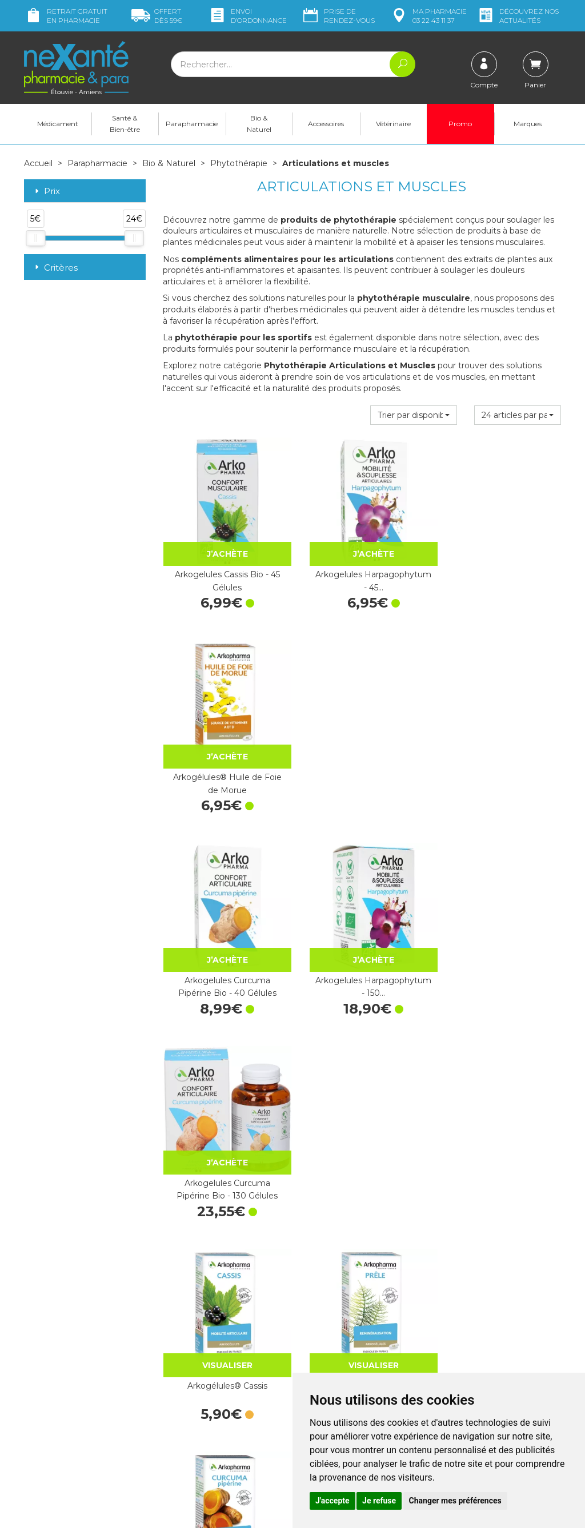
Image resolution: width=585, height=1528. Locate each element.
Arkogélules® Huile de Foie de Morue (500, 572)
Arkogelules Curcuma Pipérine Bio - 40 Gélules (223, 767)
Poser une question (60, 1434)
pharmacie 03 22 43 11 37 (428, 16)
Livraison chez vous (475, 1315)
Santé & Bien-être (125, 124)
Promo (460, 123)
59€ (156, 16)
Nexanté (157, 1511)
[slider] (35, 238)
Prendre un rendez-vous (346, 1364)
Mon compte (48, 1445)
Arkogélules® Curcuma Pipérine (500, 962)
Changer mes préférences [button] (455, 1500)
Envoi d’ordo (247, 16)
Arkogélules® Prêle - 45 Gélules (361, 962)
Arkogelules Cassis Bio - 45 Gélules (223, 572)
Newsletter (183, 1400)
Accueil (38, 163)
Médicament (57, 123)
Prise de (338, 16)
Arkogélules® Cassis (223, 956)
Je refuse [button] (379, 1500)
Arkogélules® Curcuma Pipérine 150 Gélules (223, 1157)
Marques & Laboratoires (207, 1389)
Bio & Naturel (259, 124)
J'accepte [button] (332, 1500)
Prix (46, 191)
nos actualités (517, 16)
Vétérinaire (393, 123)
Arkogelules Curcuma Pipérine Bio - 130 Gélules (500, 767)
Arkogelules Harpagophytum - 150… (361, 767)
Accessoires (326, 123)
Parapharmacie (192, 123)
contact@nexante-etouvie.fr (77, 1417)
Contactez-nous (331, 1353)
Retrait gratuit (65, 16)
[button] (413, 414)
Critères (55, 268)
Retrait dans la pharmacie (487, 1305)
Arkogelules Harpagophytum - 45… (362, 572)
